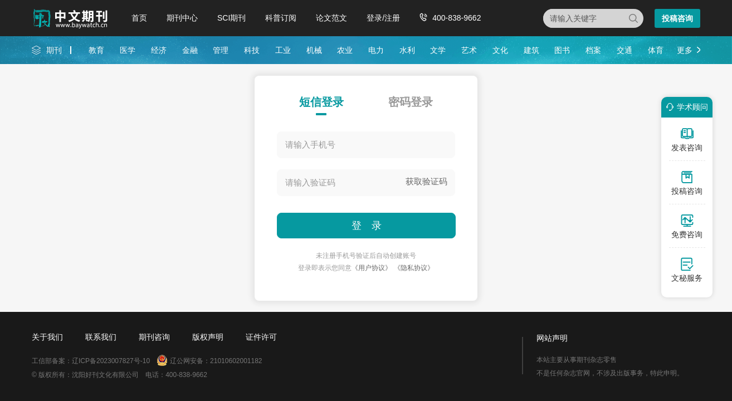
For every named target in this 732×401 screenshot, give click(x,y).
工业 (283, 50)
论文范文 (331, 17)
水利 (407, 50)
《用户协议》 (372, 268)
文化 (500, 50)
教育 (96, 50)
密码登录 (410, 102)
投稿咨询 (677, 18)
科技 (252, 50)
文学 (438, 50)
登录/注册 (383, 17)
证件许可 (261, 336)
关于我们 (47, 336)
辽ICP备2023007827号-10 (111, 361)
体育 (655, 50)
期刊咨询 (154, 336)
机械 (314, 50)
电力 (376, 50)
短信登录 (321, 102)
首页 (139, 17)
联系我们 (100, 336)
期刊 (54, 50)
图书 (562, 50)
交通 (624, 50)
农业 (345, 50)
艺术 (469, 50)
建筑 (531, 50)
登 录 (367, 225)
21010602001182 (236, 361)
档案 (593, 50)
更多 (684, 50)
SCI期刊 (231, 17)
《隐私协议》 (414, 268)
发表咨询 (686, 139)
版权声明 (207, 336)
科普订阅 (280, 17)
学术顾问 (685, 106)
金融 (190, 50)
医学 (127, 50)
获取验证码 (426, 181)
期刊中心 (182, 17)
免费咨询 (686, 226)
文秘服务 (686, 269)
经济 (159, 50)
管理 (220, 50)
